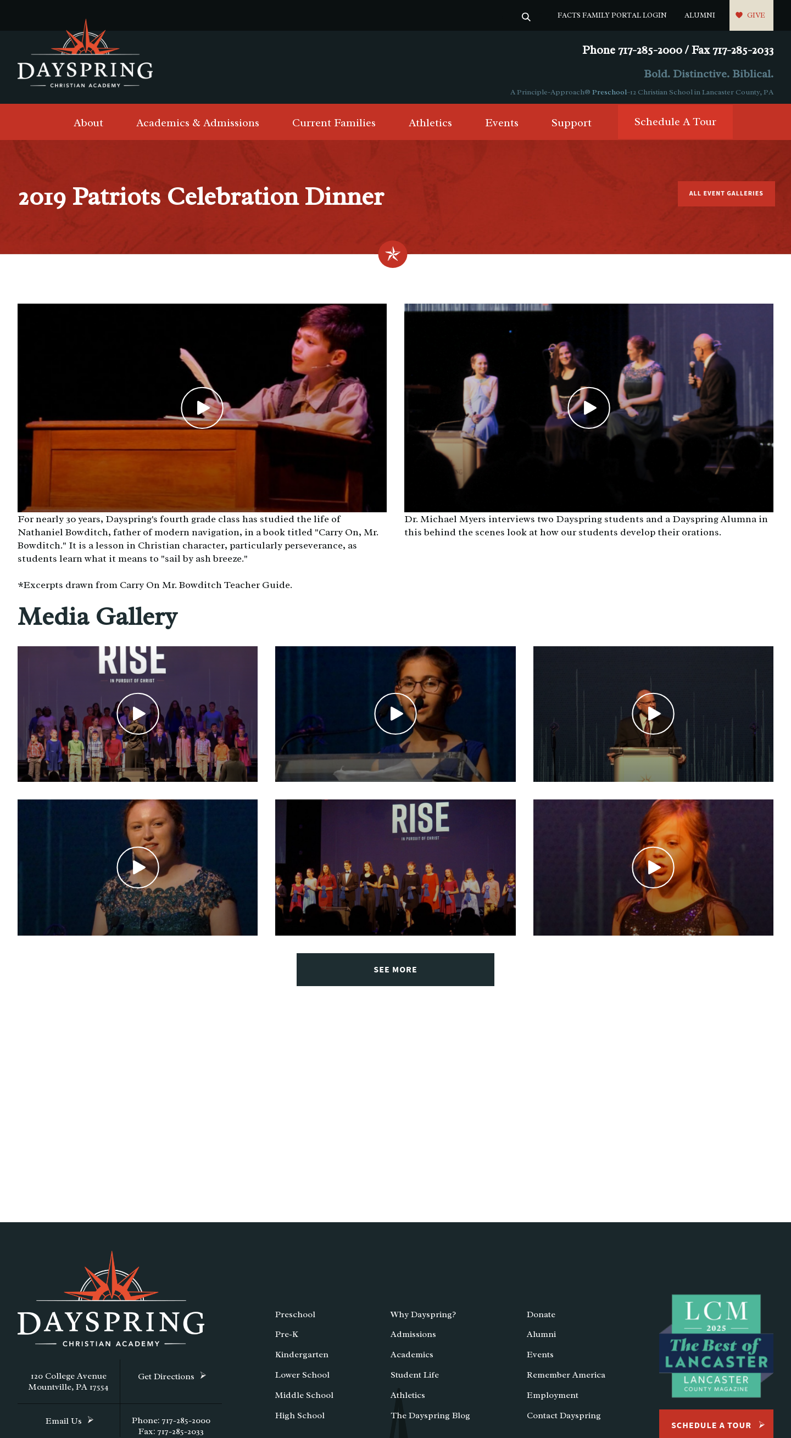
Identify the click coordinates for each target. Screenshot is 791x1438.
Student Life (415, 1378)
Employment (552, 1399)
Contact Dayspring (564, 1419)
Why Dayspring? (423, 1318)
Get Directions (166, 1380)
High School (300, 1419)
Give (756, 15)
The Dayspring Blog (430, 1419)
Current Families (334, 127)
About (88, 127)
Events (502, 127)
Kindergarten (301, 1358)
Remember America (566, 1378)
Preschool (609, 92)
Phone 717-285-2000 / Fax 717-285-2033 (677, 50)
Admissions (413, 1338)
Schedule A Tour (675, 126)
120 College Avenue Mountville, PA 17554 (69, 1385)
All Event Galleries (724, 198)
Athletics (430, 127)
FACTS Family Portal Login (612, 15)
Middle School (304, 1399)
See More (395, 973)
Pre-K (286, 1338)
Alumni (699, 15)
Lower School (302, 1378)
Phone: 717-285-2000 (171, 1424)
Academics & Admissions (197, 127)
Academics (412, 1358)
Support (572, 127)
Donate (541, 1318)
